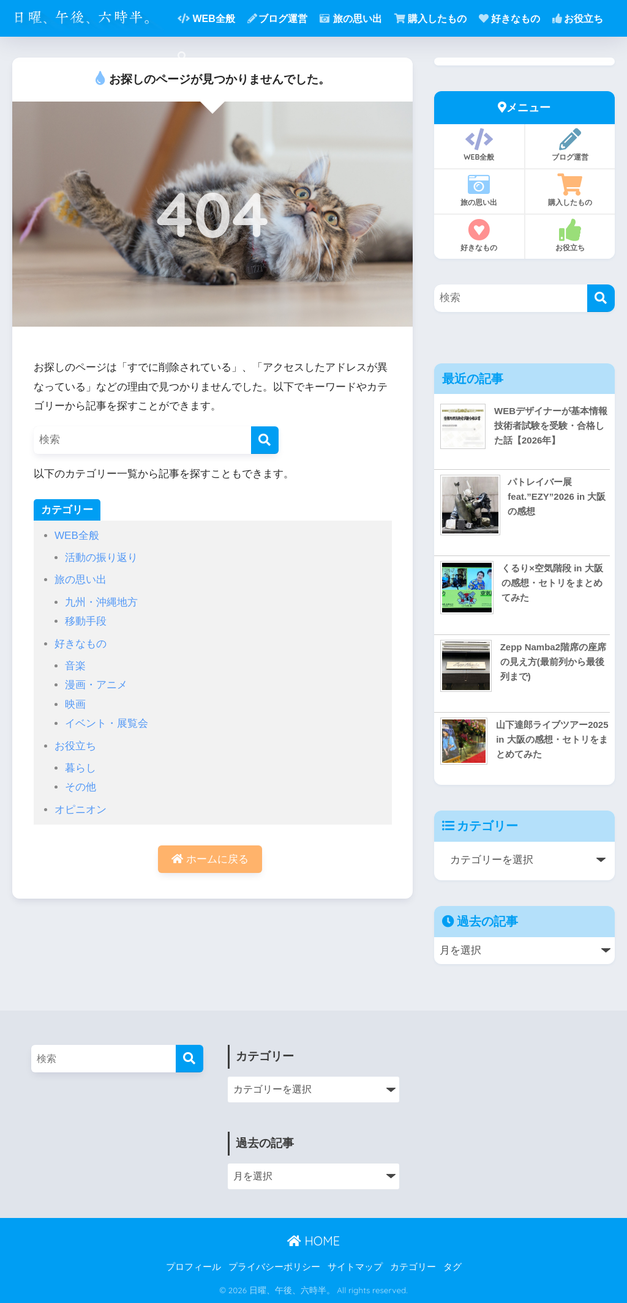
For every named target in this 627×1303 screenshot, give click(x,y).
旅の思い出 (351, 18)
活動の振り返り (101, 557)
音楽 (75, 666)
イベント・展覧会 (106, 723)
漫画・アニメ (96, 685)
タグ (452, 1267)
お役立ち (577, 18)
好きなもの (509, 18)
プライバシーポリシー (274, 1267)
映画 (75, 704)
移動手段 (86, 621)
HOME (313, 1241)
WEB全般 (206, 18)
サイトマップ (355, 1267)
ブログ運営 (277, 18)
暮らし (80, 768)
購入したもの (430, 18)
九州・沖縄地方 (101, 602)
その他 (80, 787)
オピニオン (80, 809)
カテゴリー (413, 1267)
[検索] (265, 440)
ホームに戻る (210, 859)
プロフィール (193, 1267)
